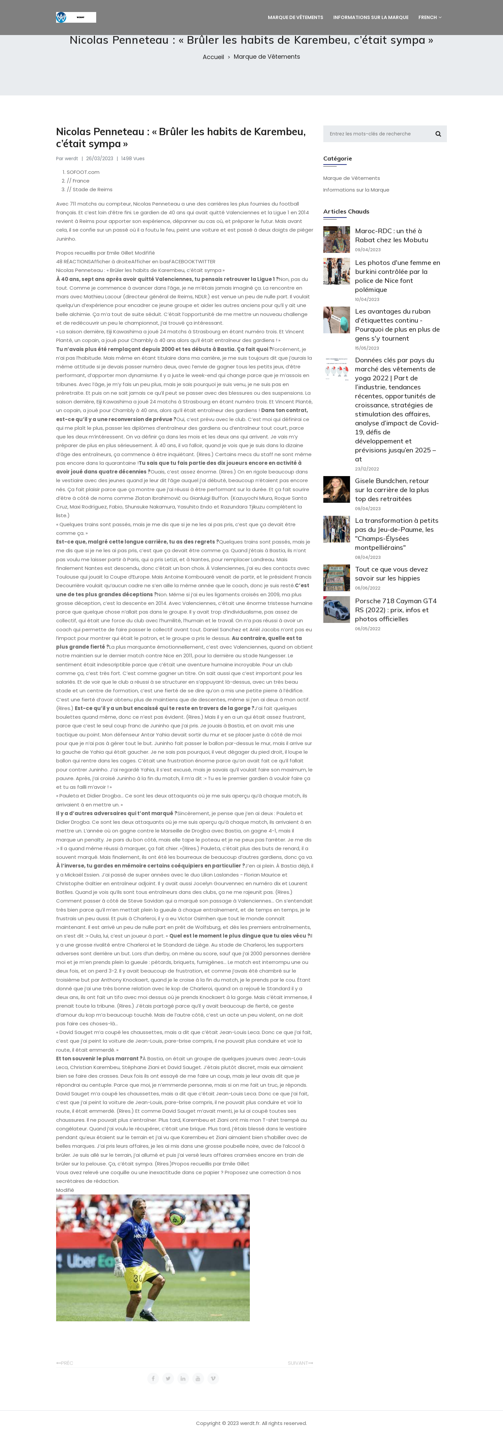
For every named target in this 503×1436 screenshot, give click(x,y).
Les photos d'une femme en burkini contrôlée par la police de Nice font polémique (397, 286)
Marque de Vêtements (267, 57)
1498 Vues (133, 165)
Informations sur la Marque (356, 197)
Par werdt (67, 165)
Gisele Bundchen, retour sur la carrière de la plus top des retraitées (392, 500)
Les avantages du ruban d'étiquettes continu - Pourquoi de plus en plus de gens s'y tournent (397, 335)
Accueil (213, 57)
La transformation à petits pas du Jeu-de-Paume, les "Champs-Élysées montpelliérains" (397, 544)
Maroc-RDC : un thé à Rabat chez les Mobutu (391, 245)
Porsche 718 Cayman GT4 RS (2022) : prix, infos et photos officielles (396, 620)
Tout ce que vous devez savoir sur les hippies (391, 584)
